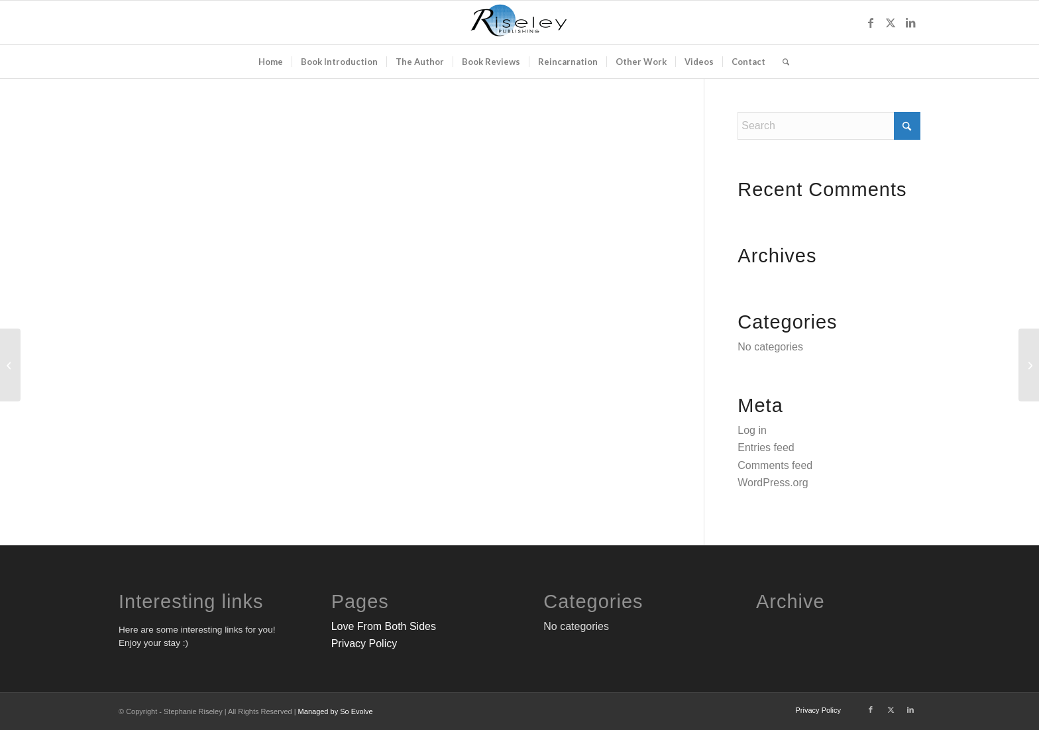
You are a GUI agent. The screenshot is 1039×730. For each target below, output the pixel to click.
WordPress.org (773, 482)
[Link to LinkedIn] (910, 22)
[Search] (781, 61)
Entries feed (766, 447)
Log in (752, 430)
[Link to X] (891, 22)
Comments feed (775, 465)
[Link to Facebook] (871, 22)
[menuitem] (271, 61)
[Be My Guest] (1028, 365)
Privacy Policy (364, 643)
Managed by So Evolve (335, 711)
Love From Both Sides (383, 626)
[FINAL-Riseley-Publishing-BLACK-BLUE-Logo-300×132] (519, 22)
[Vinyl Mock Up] (10, 365)
